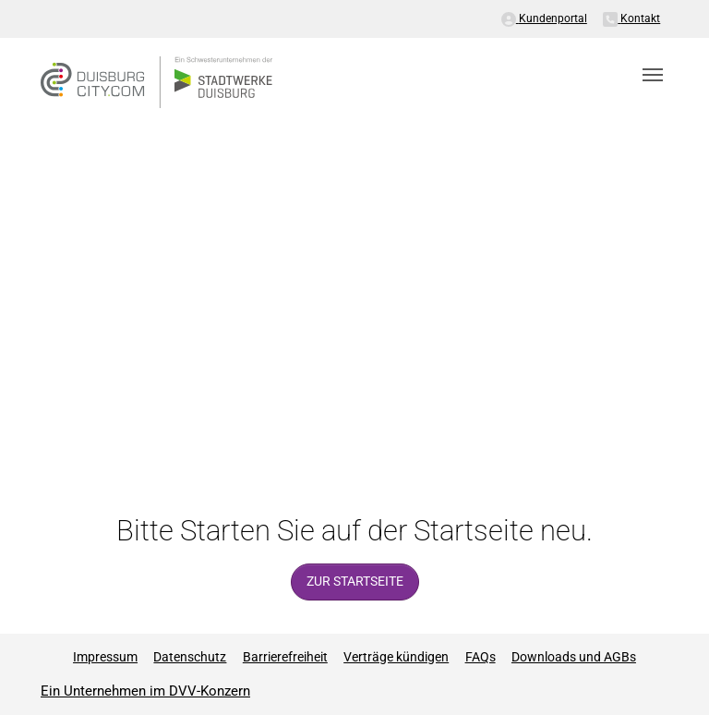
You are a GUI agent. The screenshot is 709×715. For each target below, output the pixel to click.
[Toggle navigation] (652, 75)
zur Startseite (354, 581)
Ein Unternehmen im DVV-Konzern (145, 691)
